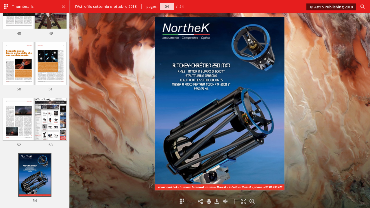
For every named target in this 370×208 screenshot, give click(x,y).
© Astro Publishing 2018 (331, 7)
